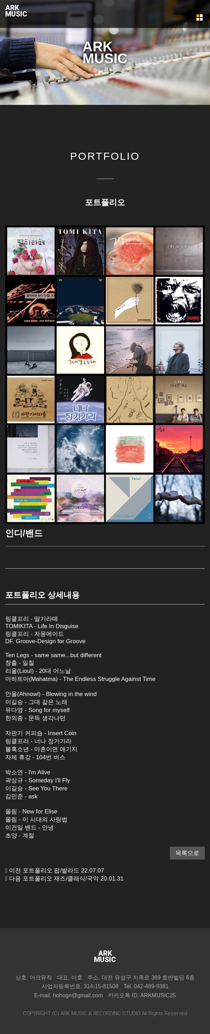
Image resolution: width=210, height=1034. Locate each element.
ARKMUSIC (16, 10)
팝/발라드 (66, 870)
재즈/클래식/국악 (76, 878)
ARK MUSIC (73, 1013)
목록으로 (187, 853)
